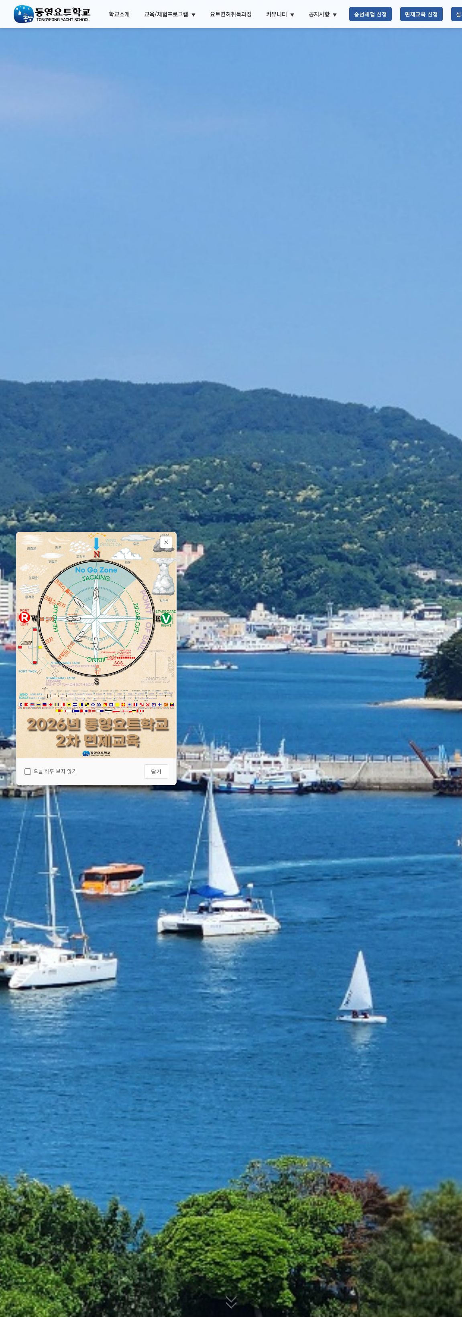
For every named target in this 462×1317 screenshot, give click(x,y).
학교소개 (119, 14)
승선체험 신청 (370, 14)
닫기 (156, 771)
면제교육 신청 (421, 14)
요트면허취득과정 (231, 14)
